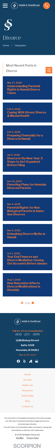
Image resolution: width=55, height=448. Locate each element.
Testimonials (27, 395)
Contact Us (27, 406)
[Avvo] (30, 361)
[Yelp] (24, 361)
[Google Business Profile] (36, 361)
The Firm (27, 380)
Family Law (27, 385)
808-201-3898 (27, 334)
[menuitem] (20, 438)
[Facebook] (18, 361)
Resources (27, 390)
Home (27, 374)
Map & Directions (27, 355)
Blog (27, 401)
